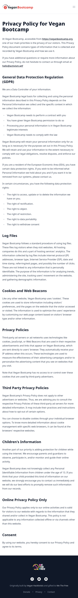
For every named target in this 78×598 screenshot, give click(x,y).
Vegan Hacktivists (35, 585)
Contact (51, 592)
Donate (26, 592)
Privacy (38, 592)
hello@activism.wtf (12, 65)
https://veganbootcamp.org (57, 38)
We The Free (62, 585)
